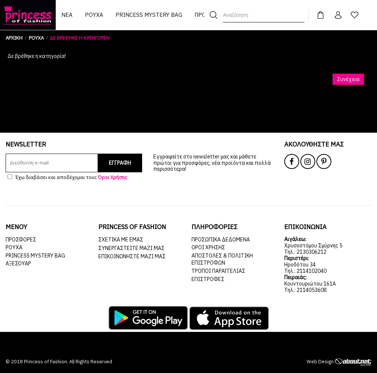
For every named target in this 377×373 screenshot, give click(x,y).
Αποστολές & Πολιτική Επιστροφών (222, 259)
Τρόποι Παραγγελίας (218, 271)
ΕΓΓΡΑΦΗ (120, 163)
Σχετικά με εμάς (120, 239)
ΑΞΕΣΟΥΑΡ (18, 263)
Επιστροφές (207, 279)
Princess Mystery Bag (35, 255)
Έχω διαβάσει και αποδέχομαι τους (67, 177)
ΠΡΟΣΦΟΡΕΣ (21, 239)
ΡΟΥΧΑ (14, 247)
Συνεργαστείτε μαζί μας (131, 248)
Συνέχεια (348, 79)
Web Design (339, 361)
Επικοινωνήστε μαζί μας (132, 256)
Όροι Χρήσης (208, 247)
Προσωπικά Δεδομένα (220, 239)
